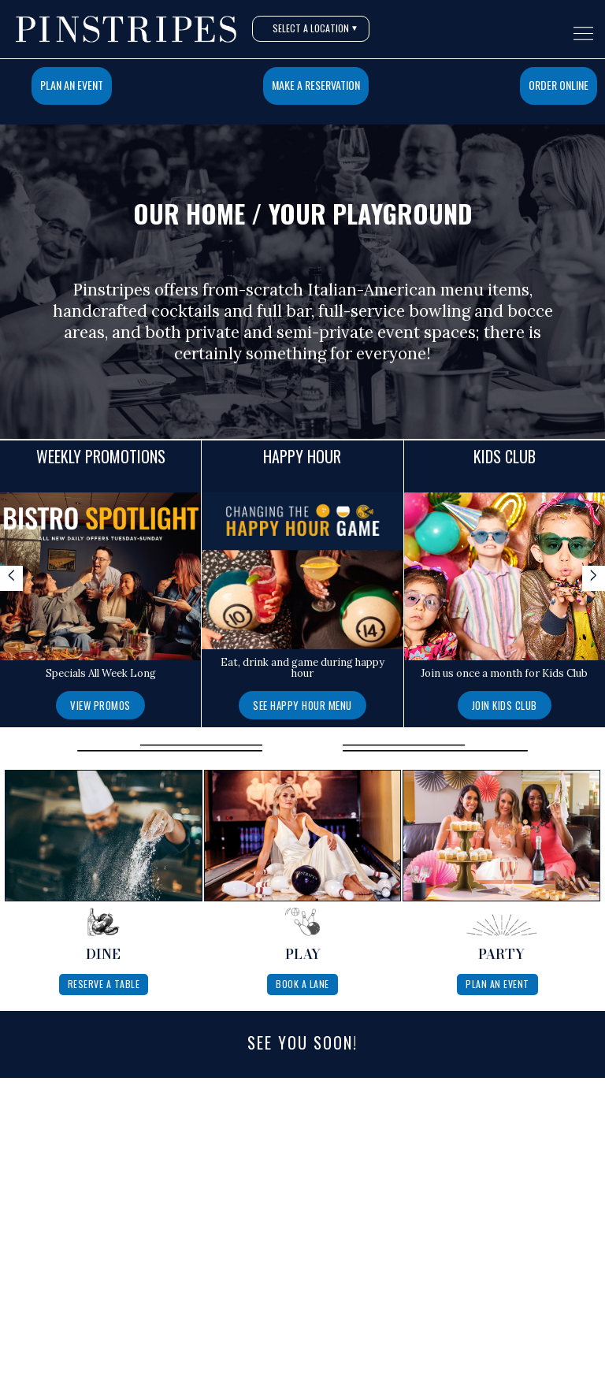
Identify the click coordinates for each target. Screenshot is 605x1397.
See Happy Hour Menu (302, 705)
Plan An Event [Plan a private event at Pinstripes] (497, 983)
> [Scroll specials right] (593, 577)
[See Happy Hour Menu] (302, 704)
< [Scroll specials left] (11, 577)
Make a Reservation (316, 84)
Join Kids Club (504, 705)
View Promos (100, 705)
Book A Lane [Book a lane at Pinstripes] (302, 983)
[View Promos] (100, 704)
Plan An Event (71, 84)
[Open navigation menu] (583, 33)
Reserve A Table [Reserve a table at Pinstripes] (104, 983)
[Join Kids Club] (504, 704)
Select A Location (315, 28)
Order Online (558, 84)
